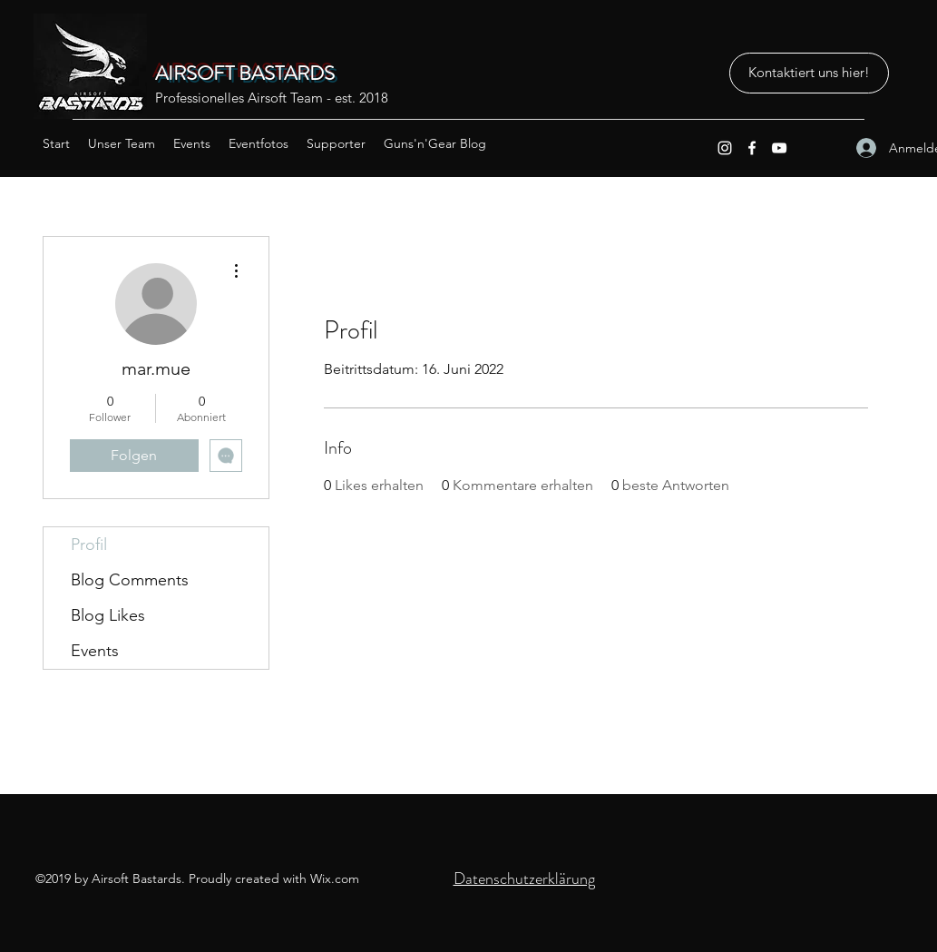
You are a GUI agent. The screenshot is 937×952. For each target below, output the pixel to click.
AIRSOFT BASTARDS (245, 73)
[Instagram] (725, 148)
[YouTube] (779, 148)
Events (95, 651)
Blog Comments (130, 580)
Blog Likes (108, 615)
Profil (89, 545)
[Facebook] (752, 148)
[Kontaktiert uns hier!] (809, 73)
